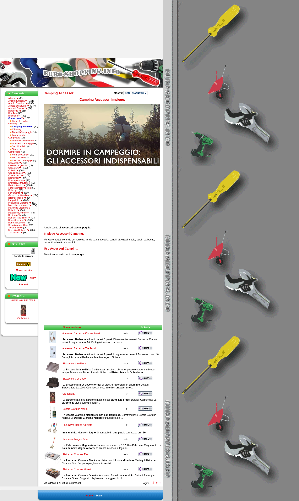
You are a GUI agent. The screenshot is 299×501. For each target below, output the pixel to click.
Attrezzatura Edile (19, 105)
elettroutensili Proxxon (19, 188)
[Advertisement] (35, 29)
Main (99, 495)
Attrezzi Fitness (17, 108)
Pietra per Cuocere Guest (76, 469)
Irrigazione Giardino (20, 202)
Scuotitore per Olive (18, 225)
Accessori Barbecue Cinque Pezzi (81, 333)
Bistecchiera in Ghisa (74, 363)
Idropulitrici (15, 200)
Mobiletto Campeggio (23, 143)
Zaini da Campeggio (22, 160)
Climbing (16, 129)
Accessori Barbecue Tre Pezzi (79, 348)
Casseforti (15, 168)
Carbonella (23, 319)
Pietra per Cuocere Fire (75, 454)
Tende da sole (15, 227)
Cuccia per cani (16, 175)
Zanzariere (15, 232)
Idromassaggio (17, 198)
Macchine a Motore (19, 205)
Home (89, 495)
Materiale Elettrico (19, 212)
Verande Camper (20, 154)
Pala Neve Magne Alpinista (77, 424)
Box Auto (12, 113)
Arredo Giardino (18, 103)
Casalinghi (15, 163)
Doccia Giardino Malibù (23, 301)
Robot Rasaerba (16, 222)
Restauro (14, 215)
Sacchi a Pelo (19, 146)
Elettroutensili (16, 185)
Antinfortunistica (18, 100)
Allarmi (13, 98)
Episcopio (13, 190)
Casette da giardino (18, 165)
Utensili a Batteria (18, 230)
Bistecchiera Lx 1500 (74, 378)
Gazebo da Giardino (20, 195)
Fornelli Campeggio (22, 132)
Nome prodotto (72, 327)
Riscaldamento (17, 220)
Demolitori (15, 178)
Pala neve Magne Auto (75, 439)
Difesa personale (17, 180)
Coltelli (13, 170)
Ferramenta (15, 193)
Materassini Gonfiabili (23, 140)
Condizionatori (17, 173)
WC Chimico (18, 157)
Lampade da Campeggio (16, 136)
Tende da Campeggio (14, 150)
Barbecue (14, 110)
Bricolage (14, 115)
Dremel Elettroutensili (19, 183)
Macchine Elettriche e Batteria (19, 208)
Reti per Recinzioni (19, 217)
